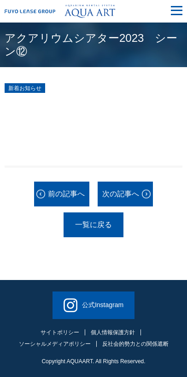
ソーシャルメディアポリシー (55, 344)
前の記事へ (66, 194)
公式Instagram (93, 305)
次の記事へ (120, 194)
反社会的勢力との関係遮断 (135, 344)
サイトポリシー (60, 332)
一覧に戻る (93, 224)
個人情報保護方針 (113, 332)
